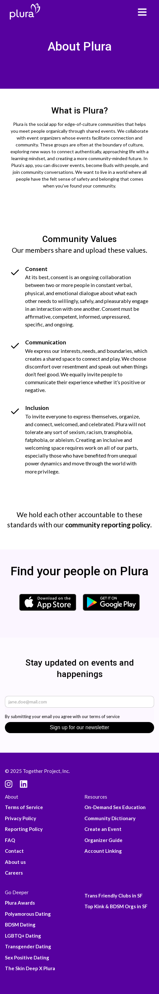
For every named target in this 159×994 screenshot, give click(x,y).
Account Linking (103, 851)
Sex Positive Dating (27, 957)
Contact (14, 851)
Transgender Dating (28, 946)
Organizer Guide (103, 840)
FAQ (10, 840)
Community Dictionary (110, 818)
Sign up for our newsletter (79, 727)
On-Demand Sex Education (115, 807)
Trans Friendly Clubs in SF (113, 895)
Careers (14, 873)
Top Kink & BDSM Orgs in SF (116, 906)
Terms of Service (24, 807)
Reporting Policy (24, 829)
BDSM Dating (20, 924)
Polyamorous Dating (28, 914)
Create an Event (103, 829)
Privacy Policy (20, 818)
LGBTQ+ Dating (23, 936)
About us (15, 862)
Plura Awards (20, 903)
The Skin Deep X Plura (30, 968)
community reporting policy (107, 524)
